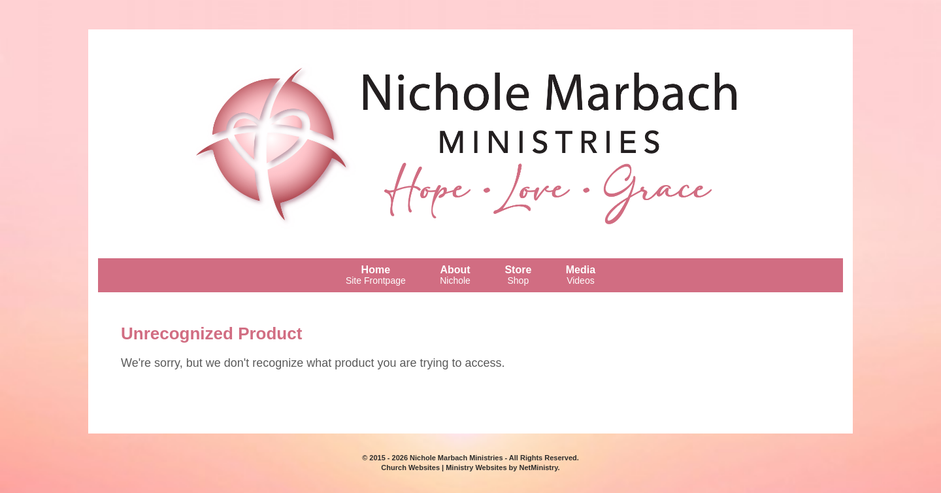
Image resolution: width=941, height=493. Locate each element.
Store (517, 275)
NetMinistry (538, 467)
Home (376, 275)
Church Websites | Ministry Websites (444, 467)
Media (580, 275)
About (455, 275)
